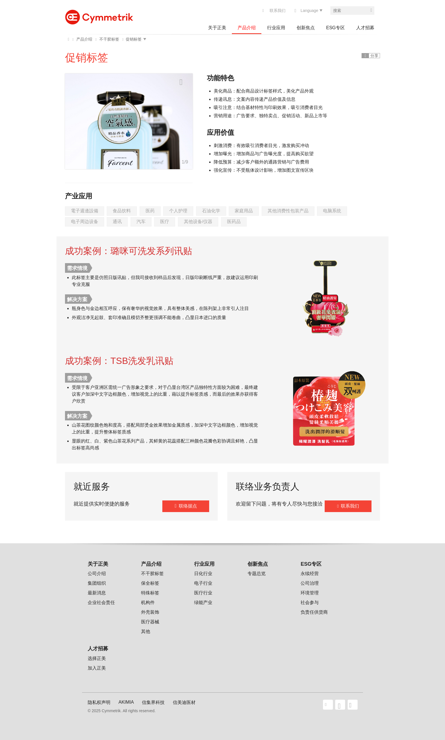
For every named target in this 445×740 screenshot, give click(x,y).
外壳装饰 (150, 612)
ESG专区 (335, 27)
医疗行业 (203, 592)
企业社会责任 (101, 602)
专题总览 (256, 573)
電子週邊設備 (84, 210)
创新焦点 (306, 27)
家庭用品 (244, 210)
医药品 (234, 221)
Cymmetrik (99, 16)
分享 (374, 55)
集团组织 (97, 583)
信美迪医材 (184, 702)
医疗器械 (150, 621)
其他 (145, 631)
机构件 (148, 602)
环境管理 (310, 592)
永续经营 (310, 573)
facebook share (340, 705)
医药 (150, 210)
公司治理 (310, 583)
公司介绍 (97, 573)
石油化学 (211, 210)
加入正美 (97, 668)
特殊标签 (150, 592)
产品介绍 (247, 27)
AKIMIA (126, 702)
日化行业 (203, 573)
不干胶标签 (109, 39)
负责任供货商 (314, 612)
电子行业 (203, 583)
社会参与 (310, 602)
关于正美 (217, 27)
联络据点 (188, 506)
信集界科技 (153, 702)
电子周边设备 (84, 221)
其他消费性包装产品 (288, 210)
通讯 (117, 221)
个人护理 (178, 210)
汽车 (141, 221)
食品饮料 (122, 210)
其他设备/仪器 (198, 221)
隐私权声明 (99, 702)
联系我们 (278, 10)
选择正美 (97, 658)
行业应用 (276, 27)
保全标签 (150, 583)
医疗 (164, 221)
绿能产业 (203, 602)
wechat (353, 705)
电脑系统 (332, 210)
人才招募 (365, 27)
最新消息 (97, 592)
